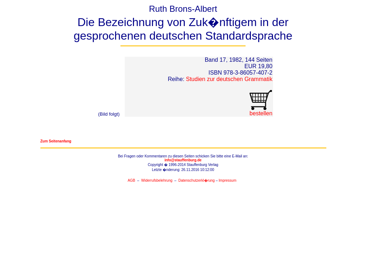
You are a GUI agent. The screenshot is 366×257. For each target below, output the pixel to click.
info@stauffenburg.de (183, 160)
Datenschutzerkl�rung (196, 180)
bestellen (260, 110)
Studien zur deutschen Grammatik (229, 79)
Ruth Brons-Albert (183, 25)
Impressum (227, 180)
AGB (131, 180)
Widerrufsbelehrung (156, 180)
